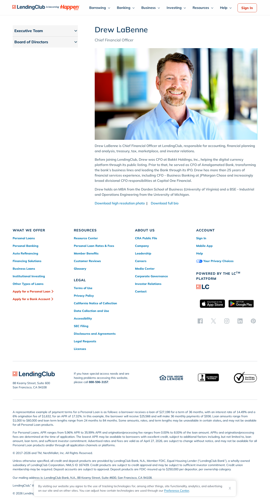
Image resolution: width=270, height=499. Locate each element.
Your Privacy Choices (215, 261)
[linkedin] (240, 321)
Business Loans (24, 269)
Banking (123, 7)
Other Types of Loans (28, 284)
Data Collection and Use (91, 311)
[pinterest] (253, 321)
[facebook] (200, 321)
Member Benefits (86, 253)
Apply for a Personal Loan (31, 291)
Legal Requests (85, 341)
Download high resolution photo (120, 203)
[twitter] (213, 321)
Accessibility (83, 318)
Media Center (145, 269)
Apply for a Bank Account (31, 299)
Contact (141, 291)
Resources (201, 7)
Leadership (143, 253)
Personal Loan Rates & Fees (94, 246)
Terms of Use (83, 288)
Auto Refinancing (25, 253)
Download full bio (163, 203)
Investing (174, 7)
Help (223, 7)
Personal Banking (25, 246)
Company (142, 246)
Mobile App (204, 246)
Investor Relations (148, 284)
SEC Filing (81, 326)
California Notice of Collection (95, 303)
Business (148, 7)
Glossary (80, 269)
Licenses (80, 349)
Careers (140, 261)
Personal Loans (24, 238)
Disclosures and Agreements (95, 334)
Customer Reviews (87, 261)
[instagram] (226, 321)
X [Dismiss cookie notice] (230, 488)
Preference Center (176, 490)
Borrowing (97, 7)
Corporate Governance (151, 276)
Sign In (247, 8)
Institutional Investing (29, 276)
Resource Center (86, 238)
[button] (45, 30)
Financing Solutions (27, 261)
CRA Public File (146, 238)
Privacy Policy (84, 296)
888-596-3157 (98, 382)
